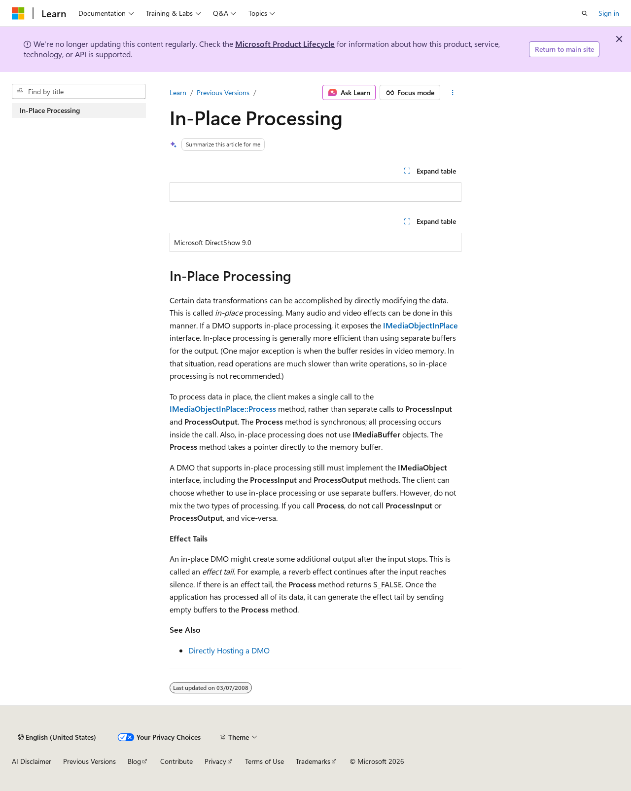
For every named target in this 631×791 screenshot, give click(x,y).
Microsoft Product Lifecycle (285, 43)
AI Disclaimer (31, 761)
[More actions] (452, 93)
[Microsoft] (18, 13)
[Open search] (585, 13)
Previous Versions (223, 92)
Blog (134, 761)
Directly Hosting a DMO (229, 650)
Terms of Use (264, 761)
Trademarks (313, 761)
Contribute (176, 761)
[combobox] (79, 92)
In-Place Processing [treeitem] (50, 110)
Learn (178, 92)
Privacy (215, 761)
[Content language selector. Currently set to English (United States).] (57, 737)
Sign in (608, 13)
